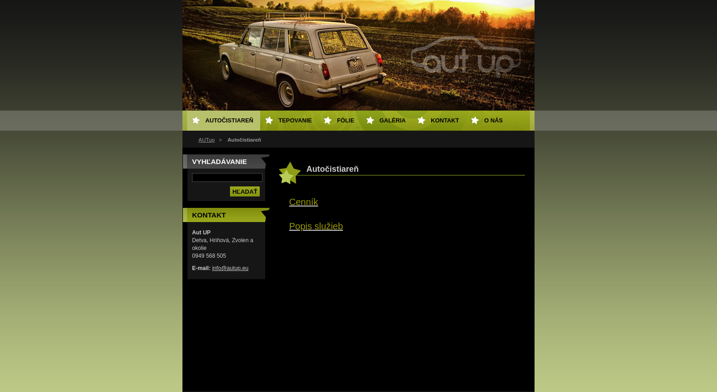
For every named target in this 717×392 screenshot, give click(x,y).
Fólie (345, 120)
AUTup (206, 140)
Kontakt (445, 120)
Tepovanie (295, 120)
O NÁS (493, 120)
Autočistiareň (229, 120)
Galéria (393, 120)
